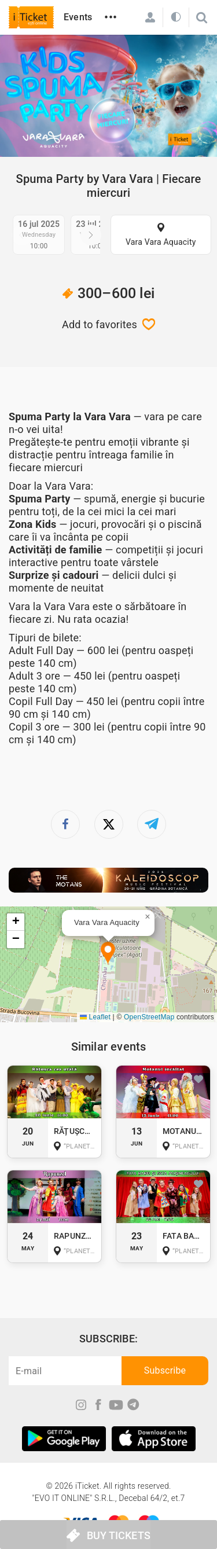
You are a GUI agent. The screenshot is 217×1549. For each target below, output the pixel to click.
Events (78, 17)
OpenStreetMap (149, 1017)
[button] (108, 954)
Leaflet (95, 1017)
